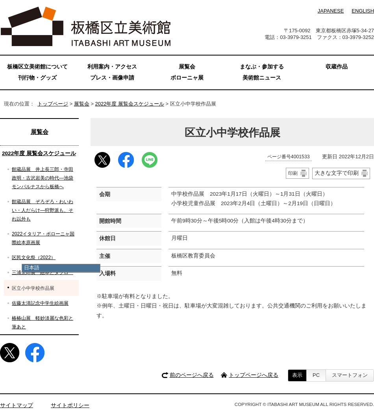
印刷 (293, 173)
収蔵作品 (337, 67)
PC (316, 375)
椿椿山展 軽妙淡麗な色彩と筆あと (42, 322)
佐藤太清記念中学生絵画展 (40, 303)
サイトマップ (16, 405)
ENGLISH (363, 11)
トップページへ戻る (253, 375)
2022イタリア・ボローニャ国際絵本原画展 (43, 238)
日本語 (31, 268)
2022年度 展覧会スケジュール (129, 104)
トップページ (52, 104)
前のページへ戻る (192, 375)
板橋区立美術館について (37, 67)
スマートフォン (350, 375)
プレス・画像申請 (112, 78)
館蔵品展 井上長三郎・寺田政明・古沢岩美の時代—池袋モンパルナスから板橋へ (42, 178)
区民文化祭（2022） (34, 257)
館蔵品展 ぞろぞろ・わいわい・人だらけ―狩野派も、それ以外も (42, 210)
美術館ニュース (262, 78)
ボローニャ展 (187, 78)
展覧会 (81, 104)
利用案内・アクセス (112, 67)
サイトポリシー (70, 405)
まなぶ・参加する (262, 67)
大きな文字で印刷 (337, 173)
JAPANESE (331, 11)
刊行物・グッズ (37, 78)
